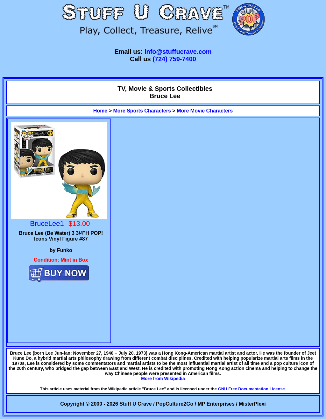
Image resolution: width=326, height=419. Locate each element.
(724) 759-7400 (174, 58)
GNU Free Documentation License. (252, 388)
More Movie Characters (205, 110)
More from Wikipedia (163, 378)
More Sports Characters (142, 110)
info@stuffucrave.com (178, 51)
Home (100, 110)
